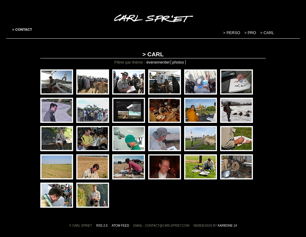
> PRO (250, 32)
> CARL (267, 32)
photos (178, 62)
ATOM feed (120, 225)
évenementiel (157, 62)
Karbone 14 (227, 225)
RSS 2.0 (102, 225)
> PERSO (232, 32)
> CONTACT (22, 29)
